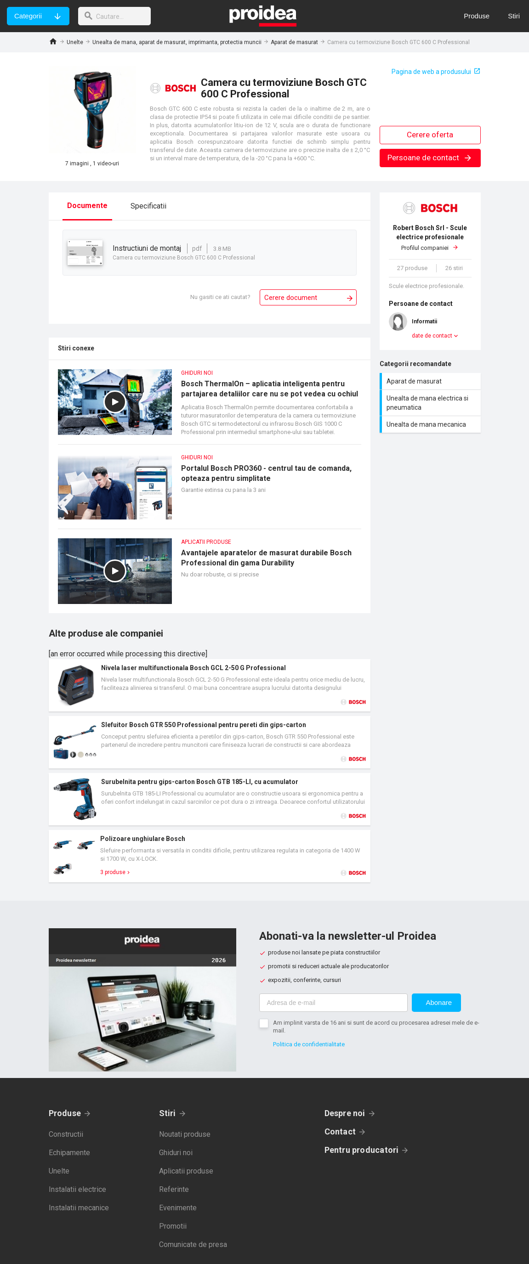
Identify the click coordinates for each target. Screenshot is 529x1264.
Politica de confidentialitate (309, 1044)
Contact (340, 1131)
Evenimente (178, 1207)
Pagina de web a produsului (431, 71)
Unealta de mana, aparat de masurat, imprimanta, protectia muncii (177, 42)
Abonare (439, 1002)
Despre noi (344, 1113)
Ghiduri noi (176, 1152)
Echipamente (69, 1152)
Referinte (174, 1189)
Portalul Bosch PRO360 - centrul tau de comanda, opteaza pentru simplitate (209, 491)
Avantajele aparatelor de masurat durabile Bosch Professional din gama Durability (209, 575)
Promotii (173, 1226)
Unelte (75, 42)
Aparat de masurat (294, 42)
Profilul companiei (430, 237)
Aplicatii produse (186, 1171)
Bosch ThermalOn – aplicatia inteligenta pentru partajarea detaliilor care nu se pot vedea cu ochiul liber (209, 406)
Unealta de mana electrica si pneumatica (431, 403)
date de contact (432, 336)
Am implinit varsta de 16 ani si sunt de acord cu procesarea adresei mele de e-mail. (376, 1026)
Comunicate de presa (193, 1244)
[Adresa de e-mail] (333, 1002)
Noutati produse (184, 1134)
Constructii (66, 1134)
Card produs (209, 685)
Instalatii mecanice (79, 1207)
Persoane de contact (429, 157)
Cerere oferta (430, 134)
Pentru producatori (361, 1150)
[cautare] (116, 16)
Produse (65, 1113)
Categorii (28, 16)
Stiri (167, 1113)
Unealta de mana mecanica (431, 424)
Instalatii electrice (77, 1189)
